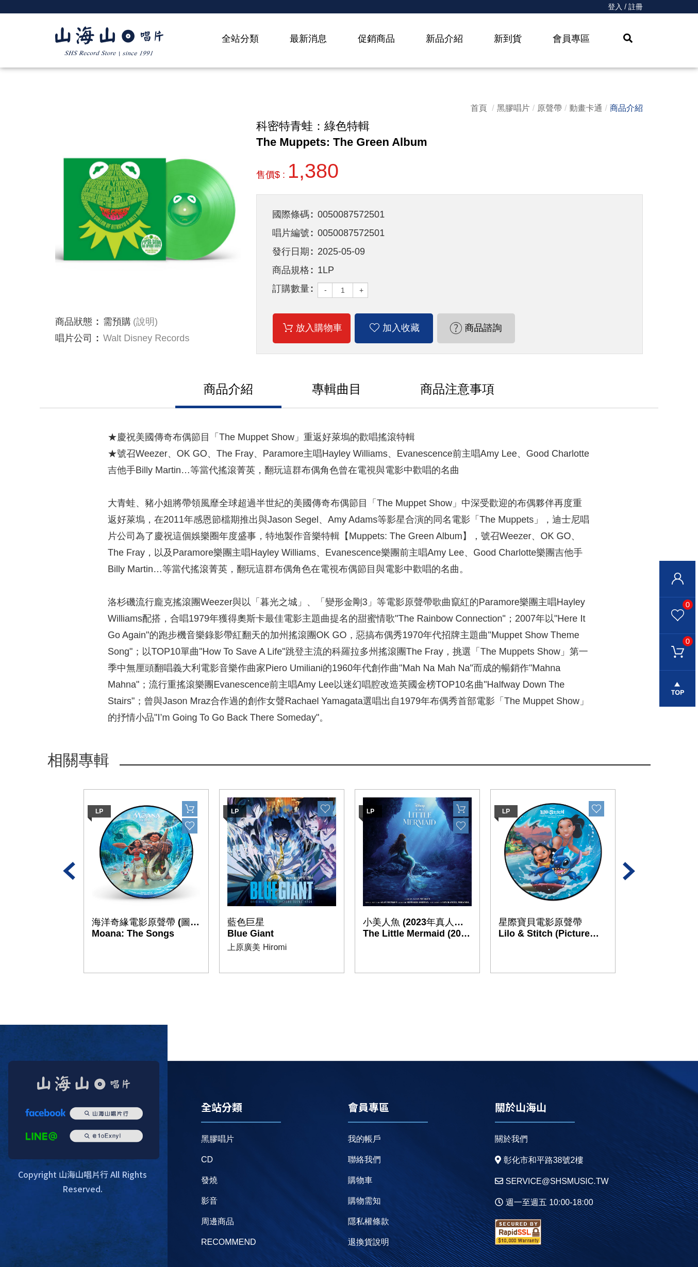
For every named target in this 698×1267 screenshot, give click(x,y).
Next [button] (629, 871)
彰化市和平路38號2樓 (539, 1160)
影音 (209, 1200)
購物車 (676, 640)
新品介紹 (444, 39)
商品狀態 (73, 321)
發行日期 (290, 251)
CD (207, 1159)
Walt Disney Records (146, 338)
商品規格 (290, 270)
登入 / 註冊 (625, 7)
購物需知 (364, 1200)
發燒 (209, 1180)
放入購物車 (319, 328)
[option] (148, 211)
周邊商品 (217, 1221)
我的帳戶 (364, 1139)
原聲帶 (549, 108)
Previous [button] (69, 871)
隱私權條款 (368, 1221)
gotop (677, 689)
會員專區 (571, 39)
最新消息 (308, 39)
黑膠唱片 (513, 108)
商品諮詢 (483, 328)
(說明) (145, 321)
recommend (228, 1242)
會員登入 (677, 579)
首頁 (479, 108)
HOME (109, 41)
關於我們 (511, 1139)
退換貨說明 (368, 1242)
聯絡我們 (364, 1159)
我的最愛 (676, 604)
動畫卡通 (586, 108)
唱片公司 (73, 338)
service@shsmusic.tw (552, 1181)
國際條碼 (290, 214)
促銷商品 (376, 39)
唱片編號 (290, 233)
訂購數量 (290, 289)
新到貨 (508, 39)
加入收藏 (401, 328)
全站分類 (240, 39)
